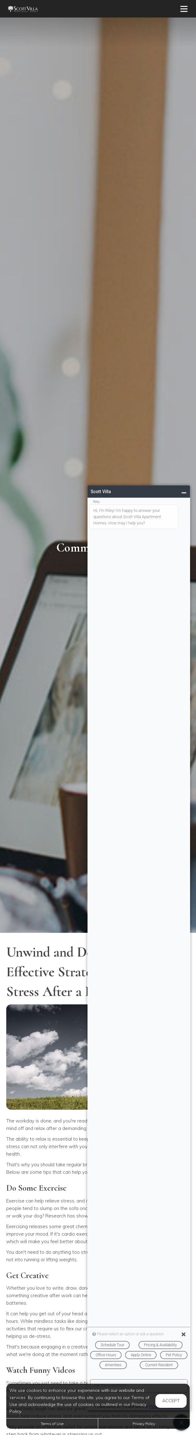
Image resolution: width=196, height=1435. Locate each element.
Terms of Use (52, 1423)
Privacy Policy (144, 1423)
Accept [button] (171, 1400)
